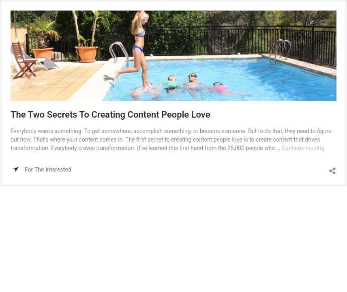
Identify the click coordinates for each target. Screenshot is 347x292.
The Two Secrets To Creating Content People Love (110, 115)
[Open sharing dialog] (332, 168)
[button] (173, 56)
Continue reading (303, 148)
